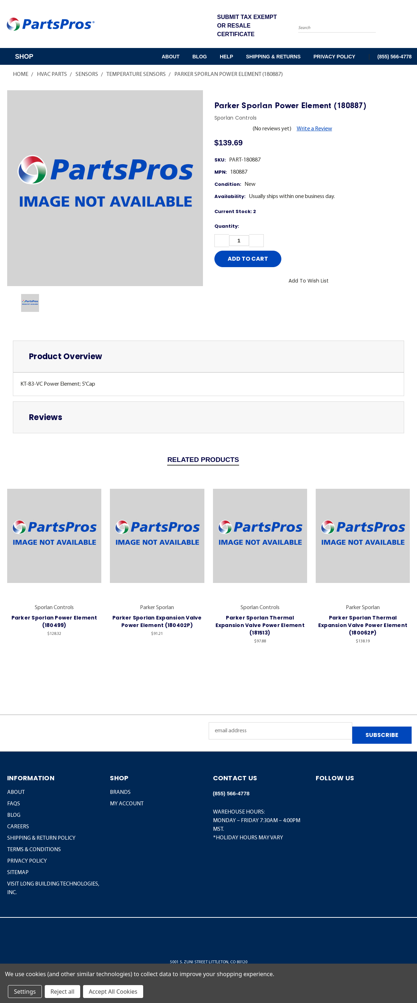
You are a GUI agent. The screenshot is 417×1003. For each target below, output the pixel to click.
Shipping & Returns (273, 56)
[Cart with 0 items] (409, 25)
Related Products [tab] (203, 459)
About (171, 56)
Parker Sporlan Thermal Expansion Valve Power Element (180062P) (362, 625)
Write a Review (314, 129)
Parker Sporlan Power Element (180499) (54, 621)
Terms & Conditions (34, 850)
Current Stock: (235, 211)
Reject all (62, 991)
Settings (25, 991)
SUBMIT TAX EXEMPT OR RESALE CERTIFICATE (247, 25)
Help (226, 56)
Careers (18, 827)
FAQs (13, 804)
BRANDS (120, 792)
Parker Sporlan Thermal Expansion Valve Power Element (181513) (260, 625)
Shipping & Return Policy (41, 838)
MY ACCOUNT (127, 804)
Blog (199, 56)
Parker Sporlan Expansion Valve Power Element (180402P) (157, 621)
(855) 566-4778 (394, 56)
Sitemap (18, 873)
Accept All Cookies (113, 991)
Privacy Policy (334, 56)
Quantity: (226, 226)
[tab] (208, 356)
